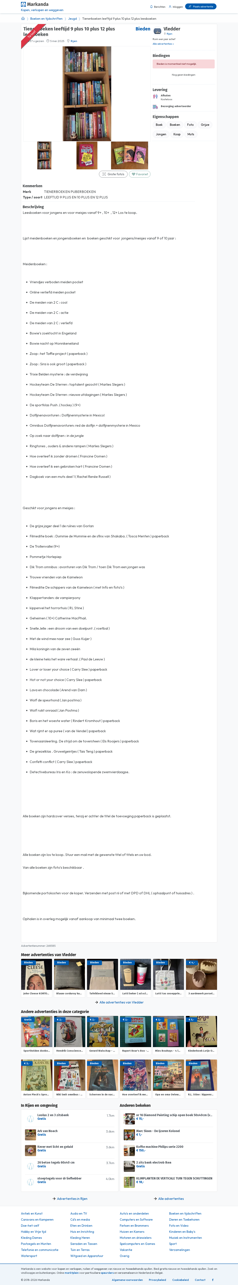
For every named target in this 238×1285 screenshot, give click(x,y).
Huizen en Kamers (132, 1232)
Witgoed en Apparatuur (86, 1256)
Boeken (175, 125)
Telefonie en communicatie (39, 1250)
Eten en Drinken (81, 1226)
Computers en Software (136, 1220)
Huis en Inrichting (82, 1232)
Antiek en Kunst (31, 1213)
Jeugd (72, 19)
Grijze (205, 125)
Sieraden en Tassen (83, 1244)
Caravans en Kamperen (37, 1220)
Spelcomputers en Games (137, 1244)
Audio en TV (78, 1213)
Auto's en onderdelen (134, 1213)
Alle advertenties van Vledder (121, 1002)
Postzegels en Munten (36, 1244)
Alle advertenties (171, 1199)
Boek (159, 125)
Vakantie (126, 1250)
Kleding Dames (31, 1238)
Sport (173, 1244)
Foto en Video (178, 1226)
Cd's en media (80, 1220)
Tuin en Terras (80, 1250)
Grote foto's (113, 174)
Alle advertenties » (163, 43)
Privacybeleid (157, 1280)
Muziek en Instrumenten (185, 1238)
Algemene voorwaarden (127, 1280)
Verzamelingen (179, 1250)
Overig (124, 1256)
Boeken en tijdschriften (46, 19)
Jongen (161, 134)
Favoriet (140, 174)
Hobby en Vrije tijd (33, 1232)
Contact (200, 1280)
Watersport (29, 1256)
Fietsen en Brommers (134, 1226)
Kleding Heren (80, 1238)
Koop (177, 134)
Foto (190, 125)
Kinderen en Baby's (182, 1232)
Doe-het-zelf (30, 1226)
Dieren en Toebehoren (184, 1220)
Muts (191, 134)
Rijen (74, 41)
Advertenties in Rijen (72, 1199)
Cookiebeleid (180, 1280)
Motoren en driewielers (136, 1238)
